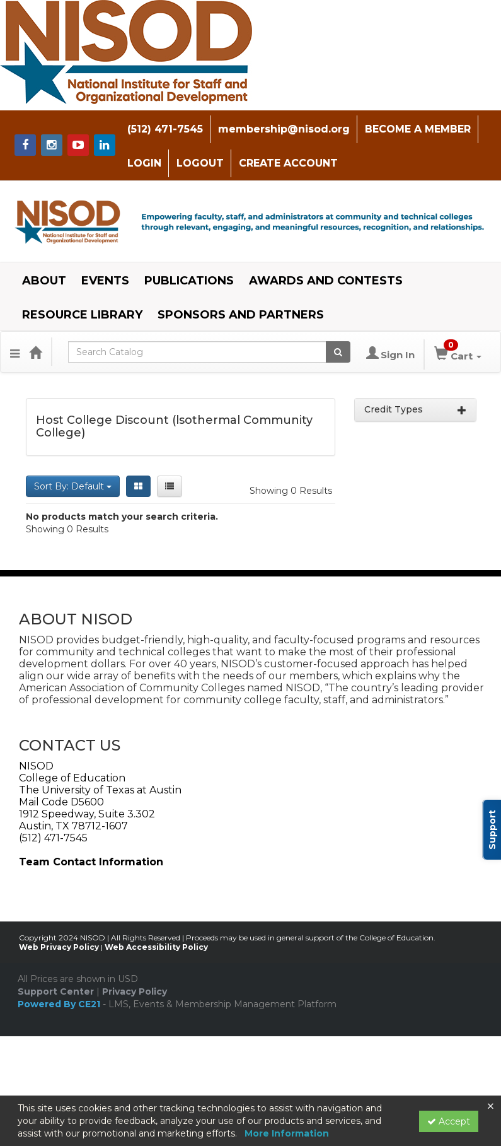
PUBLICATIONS (189, 280)
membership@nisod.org (282, 129)
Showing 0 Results (291, 490)
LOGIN (142, 163)
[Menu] (15, 351)
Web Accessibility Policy (156, 947)
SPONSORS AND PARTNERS (241, 314)
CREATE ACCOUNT (286, 163)
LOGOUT (198, 163)
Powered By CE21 (60, 1004)
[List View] (169, 485)
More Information (287, 1133)
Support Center (56, 991)
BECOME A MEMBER (416, 129)
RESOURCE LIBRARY (82, 314)
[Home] (35, 351)
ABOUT (44, 280)
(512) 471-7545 (163, 129)
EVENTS (105, 280)
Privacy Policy (134, 991)
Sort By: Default (73, 485)
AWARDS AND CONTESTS (326, 280)
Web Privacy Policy (59, 947)
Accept (448, 1121)
